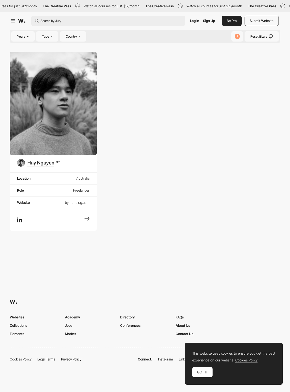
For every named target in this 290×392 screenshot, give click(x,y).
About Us (183, 325)
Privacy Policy (71, 359)
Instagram (165, 359)
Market (70, 334)
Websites (17, 317)
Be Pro (232, 21)
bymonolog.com (77, 202)
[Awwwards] (21, 21)
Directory (127, 317)
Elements (17, 334)
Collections (18, 325)
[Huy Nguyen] (38, 163)
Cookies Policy (21, 359)
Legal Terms (46, 359)
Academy (72, 317)
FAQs (180, 317)
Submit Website (262, 21)
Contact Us (184, 334)
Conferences (130, 325)
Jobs (68, 325)
